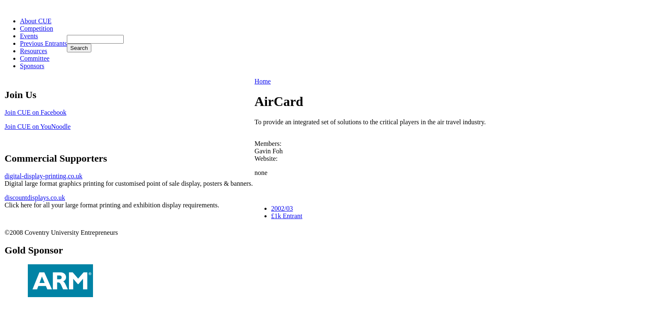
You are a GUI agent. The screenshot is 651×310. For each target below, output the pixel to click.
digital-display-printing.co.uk (44, 176)
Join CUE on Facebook (35, 112)
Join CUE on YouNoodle (38, 126)
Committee (34, 58)
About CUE (35, 21)
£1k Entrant (286, 215)
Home (263, 81)
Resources (33, 50)
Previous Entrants (43, 43)
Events (29, 35)
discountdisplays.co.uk (35, 197)
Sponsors (32, 65)
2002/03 (282, 208)
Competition (36, 28)
